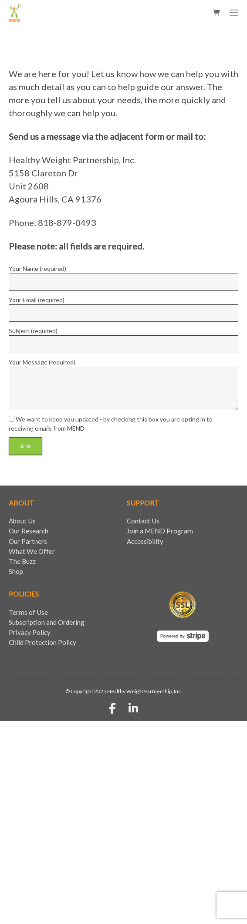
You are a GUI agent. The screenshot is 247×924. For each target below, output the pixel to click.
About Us (22, 521)
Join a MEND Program (160, 531)
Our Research (28, 531)
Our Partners (28, 541)
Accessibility (145, 541)
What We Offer (32, 551)
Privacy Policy (30, 632)
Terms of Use (28, 612)
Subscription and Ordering (47, 622)
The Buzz (22, 561)
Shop (16, 571)
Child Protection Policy (42, 642)
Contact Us (143, 521)
